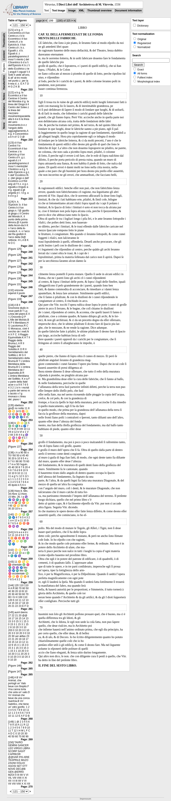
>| (74, 20)
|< (43, 20)
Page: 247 (27, 296)
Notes (4, 96)
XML (81, 10)
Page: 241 (27, 257)
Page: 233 (27, 89)
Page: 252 (27, 402)
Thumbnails (4, 40)
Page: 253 (27, 420)
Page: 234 (27, 246)
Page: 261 (27, 608)
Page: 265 (27, 668)
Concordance (4, 111)
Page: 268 (27, 718)
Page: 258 (27, 529)
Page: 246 (27, 287)
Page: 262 (27, 662)
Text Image (58, 10)
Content (4, 55)
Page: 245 (27, 281)
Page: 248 (27, 302)
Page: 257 (27, 511)
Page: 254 (27, 443)
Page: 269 (27, 739)
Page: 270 (27, 786)
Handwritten (4, 82)
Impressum (85, 799)
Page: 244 (27, 275)
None (4, 125)
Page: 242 (27, 263)
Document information (128, 10)
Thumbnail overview (99, 10)
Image (72, 10)
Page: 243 (27, 269)
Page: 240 (27, 251)
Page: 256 (27, 488)
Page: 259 (27, 558)
